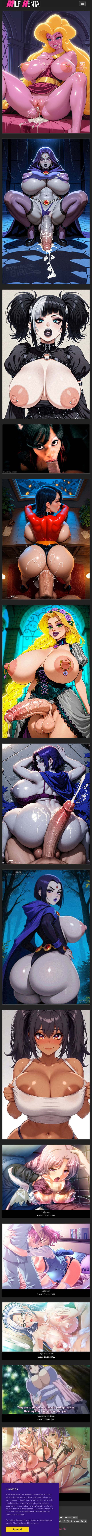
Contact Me (60, 1529)
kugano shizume (46, 1353)
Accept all (17, 1529)
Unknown (46, 1212)
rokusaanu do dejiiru (46, 1416)
